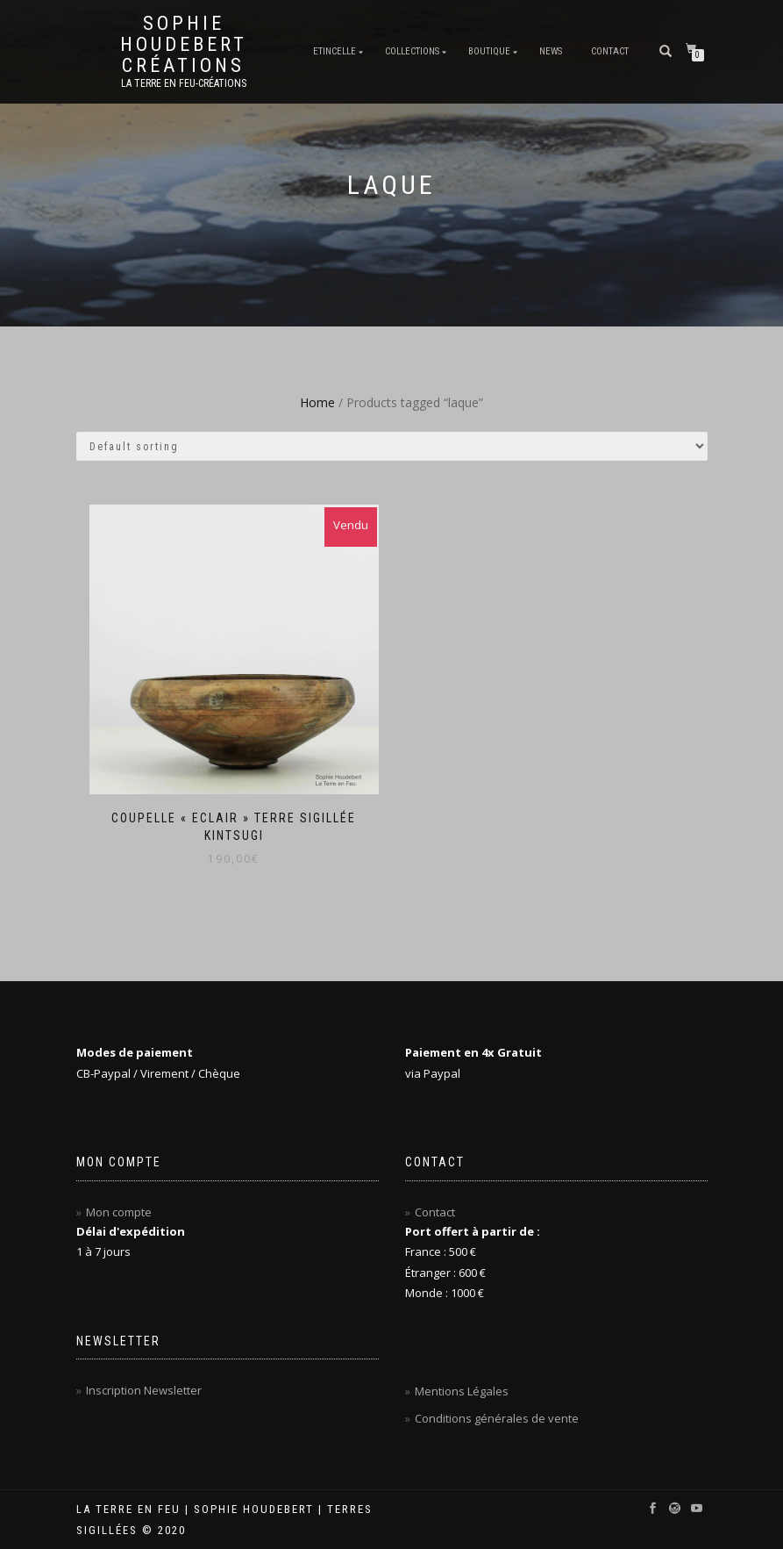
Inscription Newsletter (144, 1390)
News (550, 51)
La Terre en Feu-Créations (183, 83)
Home (317, 402)
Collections (412, 51)
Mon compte (119, 1212)
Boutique (489, 51)
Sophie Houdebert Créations (183, 44)
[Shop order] (392, 446)
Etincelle (334, 51)
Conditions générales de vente (497, 1418)
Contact (610, 51)
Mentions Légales (462, 1391)
